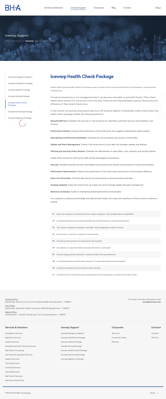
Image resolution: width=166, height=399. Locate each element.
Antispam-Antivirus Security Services (20, 346)
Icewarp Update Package (19, 90)
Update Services (12, 342)
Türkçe (158, 8)
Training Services (12, 363)
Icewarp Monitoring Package (20, 111)
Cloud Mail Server (12, 372)
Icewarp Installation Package (20, 83)
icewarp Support (78, 7)
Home (152, 393)
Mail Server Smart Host (14, 380)
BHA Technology (23, 393)
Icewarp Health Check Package (74, 350)
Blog (114, 7)
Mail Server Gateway (14, 376)
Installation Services (13, 333)
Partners (115, 342)
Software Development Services (19, 355)
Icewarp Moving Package (19, 96)
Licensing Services (13, 367)
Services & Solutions (53, 7)
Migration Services (13, 338)
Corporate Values (119, 338)
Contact (127, 7)
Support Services (12, 359)
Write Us (155, 338)
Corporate (99, 7)
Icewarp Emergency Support (20, 77)
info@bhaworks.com (152, 302)
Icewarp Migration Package (19, 118)
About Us (116, 333)
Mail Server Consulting (14, 350)
